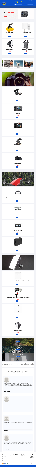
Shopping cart (23, 456)
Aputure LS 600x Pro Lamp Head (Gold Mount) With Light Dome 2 (18, 297)
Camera (5, 6)
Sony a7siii (18, 130)
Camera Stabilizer (17, 6)
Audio (3, 6)
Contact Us (31, 456)
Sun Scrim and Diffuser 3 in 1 (26, 32)
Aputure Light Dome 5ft (10, 49)
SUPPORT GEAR (24, 6)
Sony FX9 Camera (18, 146)
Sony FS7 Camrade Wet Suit (18, 163)
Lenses (9, 6)
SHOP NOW (18, 341)
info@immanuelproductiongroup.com (8, 458)
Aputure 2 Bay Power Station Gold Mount (26, 50)
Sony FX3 (18, 113)
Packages (21, 6)
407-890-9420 (6, 460)
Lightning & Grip (13, 6)
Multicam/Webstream (28, 6)
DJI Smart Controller (18, 230)
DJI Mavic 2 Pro (18, 213)
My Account (23, 455)
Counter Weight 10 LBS (10, 32)
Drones (8, 6)
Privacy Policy (15, 455)
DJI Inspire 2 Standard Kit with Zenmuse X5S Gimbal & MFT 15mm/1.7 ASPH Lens (18, 197)
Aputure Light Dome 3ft (18, 330)
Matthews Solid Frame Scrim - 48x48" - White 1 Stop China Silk (18, 280)
